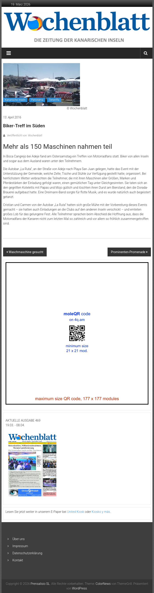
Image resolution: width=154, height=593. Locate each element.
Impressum (20, 546)
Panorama (37, 99)
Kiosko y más (101, 512)
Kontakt (17, 560)
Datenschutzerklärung (27, 553)
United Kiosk (75, 512)
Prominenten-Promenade (128, 252)
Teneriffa (54, 99)
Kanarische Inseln (15, 99)
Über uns (18, 539)
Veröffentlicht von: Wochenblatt (24, 135)
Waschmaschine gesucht (26, 252)
